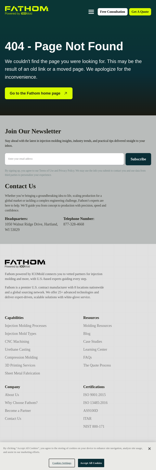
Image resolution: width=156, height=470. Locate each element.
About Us (12, 395)
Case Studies (92, 341)
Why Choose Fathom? (21, 403)
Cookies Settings (61, 465)
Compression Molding (21, 357)
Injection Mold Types (20, 334)
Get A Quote (140, 11)
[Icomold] (55, 264)
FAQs (87, 357)
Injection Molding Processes (26, 326)
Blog (86, 334)
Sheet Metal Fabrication (22, 373)
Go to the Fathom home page (39, 93)
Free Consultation (112, 11)
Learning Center (95, 349)
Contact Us (13, 419)
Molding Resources (97, 326)
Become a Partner (18, 411)
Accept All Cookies (91, 465)
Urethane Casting (17, 349)
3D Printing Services (20, 365)
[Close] (149, 450)
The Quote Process (97, 365)
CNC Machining (17, 341)
